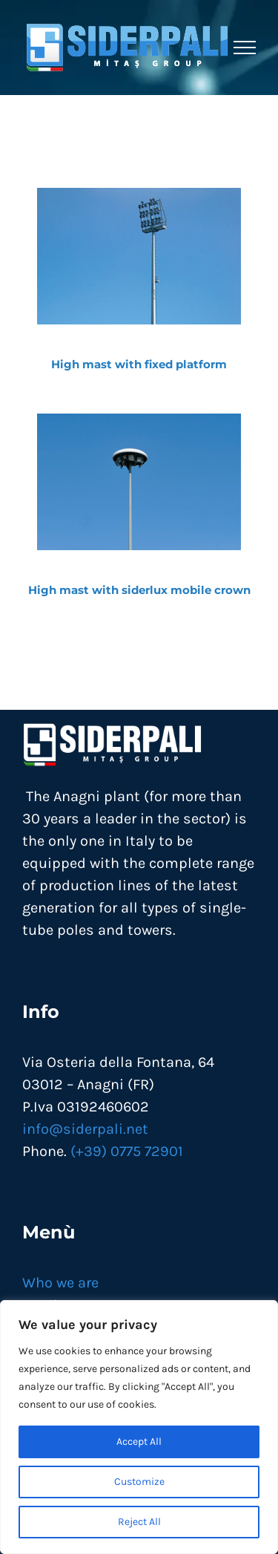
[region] (139, 1427)
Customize (139, 1481)
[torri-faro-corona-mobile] (139, 420)
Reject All (139, 1521)
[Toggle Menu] (245, 47)
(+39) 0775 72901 (126, 1151)
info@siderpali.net (85, 1128)
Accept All (139, 1441)
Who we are (60, 1282)
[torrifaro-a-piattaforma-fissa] (139, 194)
